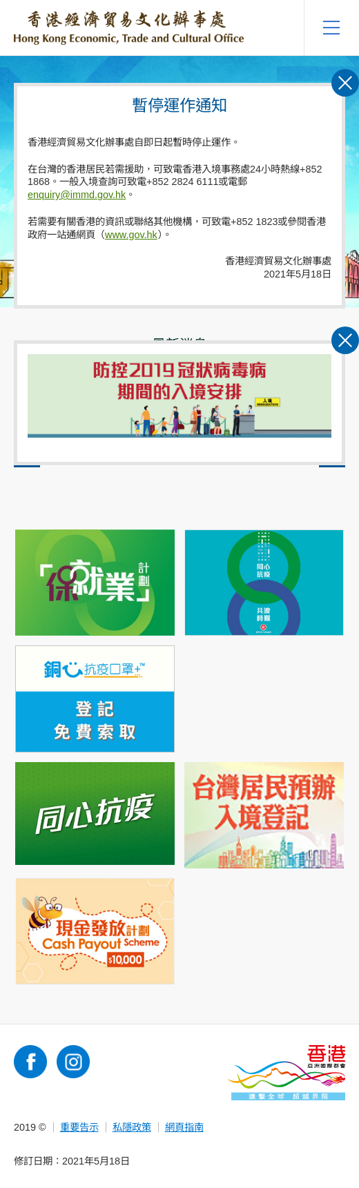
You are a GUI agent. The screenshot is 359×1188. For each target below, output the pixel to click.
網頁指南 (184, 1127)
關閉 (345, 373)
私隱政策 (132, 1127)
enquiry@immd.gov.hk (77, 194)
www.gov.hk (131, 234)
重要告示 (79, 1127)
